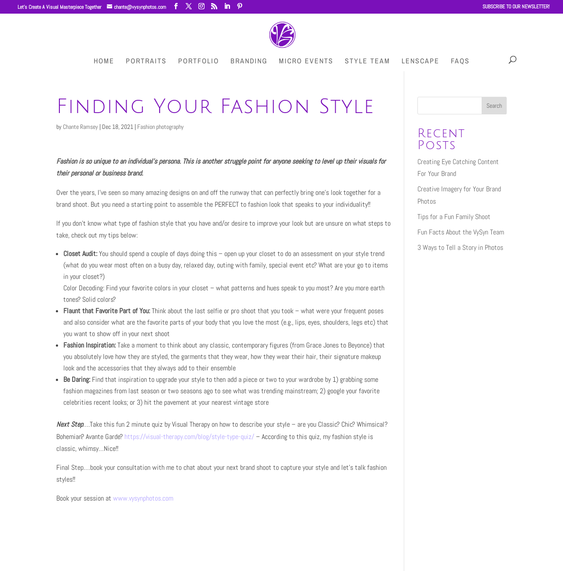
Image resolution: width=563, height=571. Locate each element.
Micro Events (306, 62)
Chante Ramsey (80, 127)
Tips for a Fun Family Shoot (453, 216)
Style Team (367, 62)
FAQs (460, 62)
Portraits (146, 62)
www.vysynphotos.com (143, 498)
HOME (104, 62)
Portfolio (198, 62)
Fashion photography (160, 127)
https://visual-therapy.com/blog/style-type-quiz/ (189, 436)
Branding (248, 62)
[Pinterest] (240, 6)
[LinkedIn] (227, 6)
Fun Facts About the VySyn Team (460, 232)
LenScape (420, 62)
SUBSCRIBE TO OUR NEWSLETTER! (516, 7)
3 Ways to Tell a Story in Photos (460, 247)
